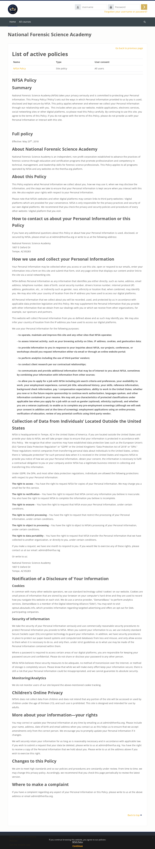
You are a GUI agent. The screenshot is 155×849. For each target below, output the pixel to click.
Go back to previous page (129, 48)
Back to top (135, 815)
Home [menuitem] (12, 21)
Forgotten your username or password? (125, 11)
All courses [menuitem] (25, 21)
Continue (77, 846)
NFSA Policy (77, 842)
